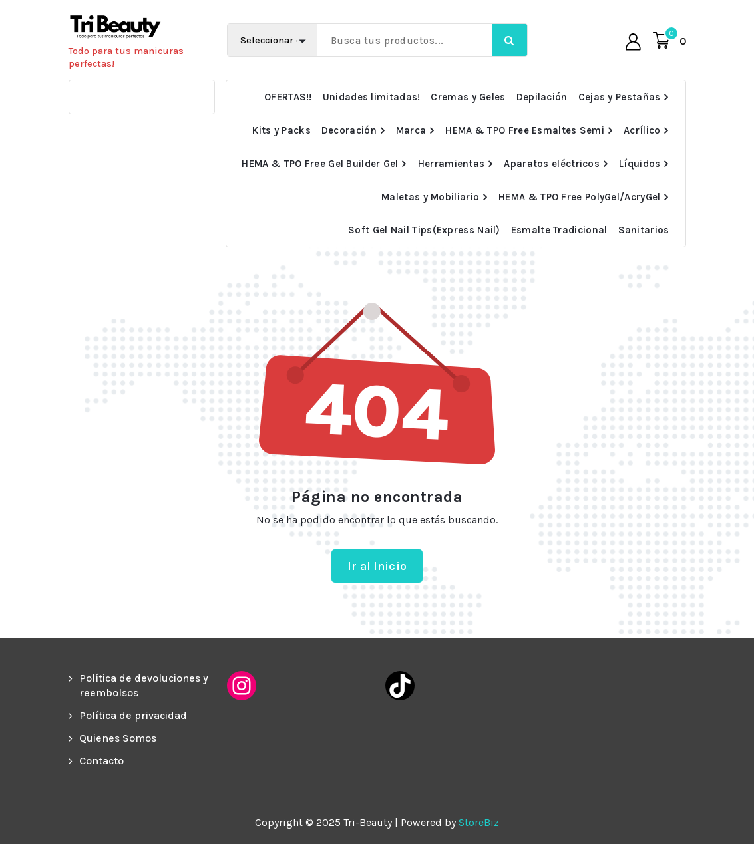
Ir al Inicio (377, 566)
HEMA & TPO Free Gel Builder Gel (320, 164)
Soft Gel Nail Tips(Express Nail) (424, 230)
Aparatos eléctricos (552, 164)
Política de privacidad (133, 715)
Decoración (349, 130)
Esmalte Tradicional (559, 230)
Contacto (101, 760)
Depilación (542, 97)
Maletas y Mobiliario (430, 197)
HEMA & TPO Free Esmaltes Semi (524, 130)
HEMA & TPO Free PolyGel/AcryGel (579, 197)
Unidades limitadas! (372, 97)
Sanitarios (643, 230)
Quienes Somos (117, 738)
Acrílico (642, 130)
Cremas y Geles (468, 97)
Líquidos (639, 164)
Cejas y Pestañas (619, 97)
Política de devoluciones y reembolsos (143, 685)
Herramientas (451, 164)
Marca (411, 130)
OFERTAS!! (288, 97)
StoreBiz (479, 822)
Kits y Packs (281, 130)
